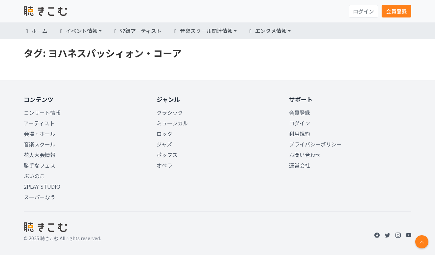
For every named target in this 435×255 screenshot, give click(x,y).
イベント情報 (78, 31)
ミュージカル (172, 123)
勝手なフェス (39, 165)
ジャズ (164, 144)
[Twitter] (387, 235)
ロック (164, 134)
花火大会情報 (39, 155)
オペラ (164, 165)
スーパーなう (39, 197)
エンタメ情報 (267, 31)
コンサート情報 (42, 112)
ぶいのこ (34, 176)
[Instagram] (398, 235)
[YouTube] (408, 235)
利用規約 (299, 134)
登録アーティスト (136, 31)
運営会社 (299, 165)
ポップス (167, 155)
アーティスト (39, 123)
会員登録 (396, 11)
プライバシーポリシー (315, 144)
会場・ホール (39, 134)
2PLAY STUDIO (42, 186)
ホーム (35, 31)
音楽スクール (39, 144)
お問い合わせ (305, 155)
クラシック (170, 112)
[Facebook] (377, 235)
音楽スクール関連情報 (202, 31)
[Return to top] (421, 241)
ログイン (363, 11)
